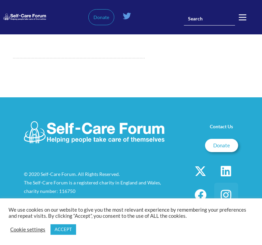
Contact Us (221, 126)
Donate (101, 17)
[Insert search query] (209, 19)
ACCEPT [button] (63, 229)
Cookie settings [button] (27, 229)
